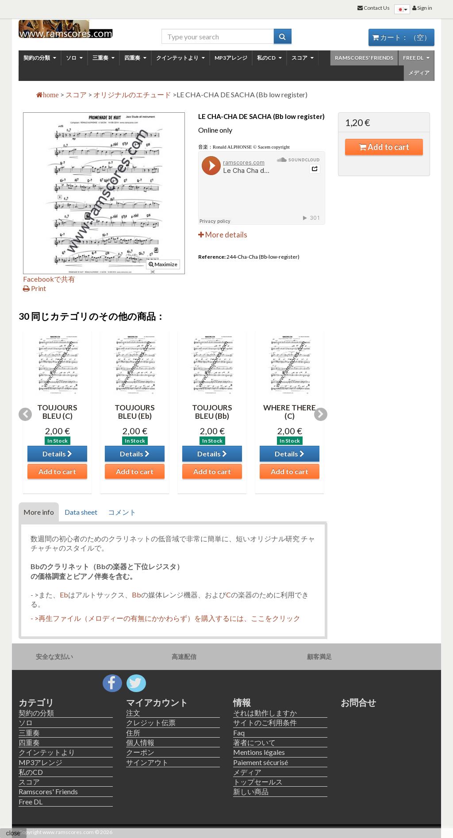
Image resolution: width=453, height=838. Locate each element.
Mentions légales (259, 752)
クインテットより (180, 57)
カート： (401, 37)
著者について (254, 742)
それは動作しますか (265, 712)
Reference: (212, 256)
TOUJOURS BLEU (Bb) (212, 412)
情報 (242, 702)
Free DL (416, 57)
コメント (122, 512)
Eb (64, 594)
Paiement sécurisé (260, 762)
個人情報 (140, 742)
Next (320, 414)
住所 (133, 732)
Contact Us (373, 7)
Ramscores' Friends (364, 57)
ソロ (74, 57)
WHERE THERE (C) (289, 412)
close (13, 833)
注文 (133, 712)
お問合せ (358, 702)
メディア (419, 72)
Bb (136, 594)
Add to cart (384, 147)
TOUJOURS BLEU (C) (57, 412)
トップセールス (258, 781)
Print (34, 288)
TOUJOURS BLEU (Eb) (135, 412)
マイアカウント (157, 702)
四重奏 (135, 57)
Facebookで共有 (49, 279)
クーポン (140, 752)
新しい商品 (251, 791)
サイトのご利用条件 (265, 722)
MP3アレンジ (231, 57)
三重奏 (103, 57)
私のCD (269, 57)
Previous (25, 414)
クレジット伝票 (151, 722)
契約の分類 (39, 57)
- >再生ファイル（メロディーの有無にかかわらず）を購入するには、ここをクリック (165, 618)
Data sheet (81, 512)
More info (38, 512)
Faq (239, 732)
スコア (303, 57)
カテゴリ (36, 702)
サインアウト (147, 762)
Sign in (422, 7)
